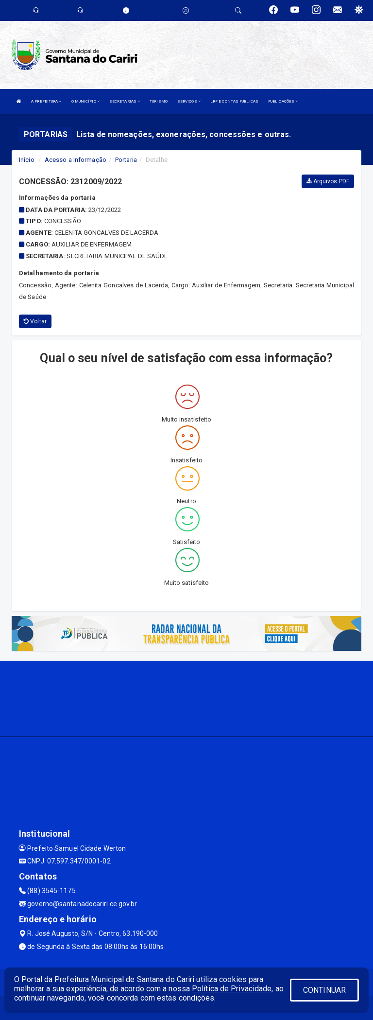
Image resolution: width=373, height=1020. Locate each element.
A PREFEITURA (46, 101)
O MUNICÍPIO (85, 101)
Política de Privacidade (231, 988)
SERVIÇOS (189, 101)
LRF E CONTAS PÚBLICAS (234, 101)
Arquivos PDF (327, 181)
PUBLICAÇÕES (283, 101)
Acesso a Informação (75, 159)
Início (26, 159)
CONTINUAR (324, 990)
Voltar (35, 321)
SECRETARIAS (124, 101)
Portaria (126, 159)
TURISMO (159, 101)
